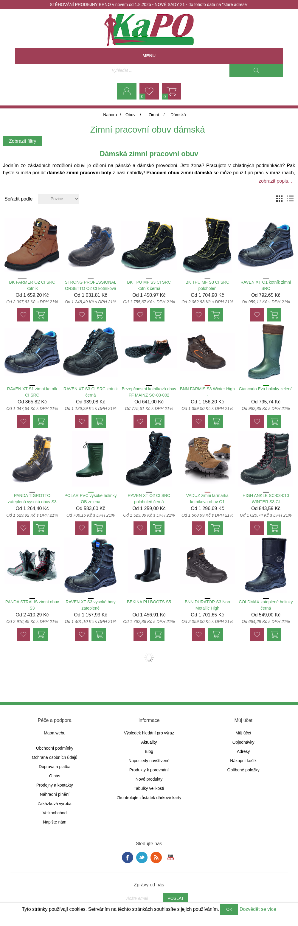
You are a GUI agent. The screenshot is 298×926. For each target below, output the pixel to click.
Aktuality (149, 742)
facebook (127, 857)
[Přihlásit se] (136, 898)
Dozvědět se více (258, 909)
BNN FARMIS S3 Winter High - (207, 391)
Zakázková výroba (55, 803)
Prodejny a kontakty (54, 785)
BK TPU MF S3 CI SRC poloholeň (207, 285)
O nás (54, 775)
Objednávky (243, 742)
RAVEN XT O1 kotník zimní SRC (265, 285)
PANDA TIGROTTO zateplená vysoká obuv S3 (32, 498)
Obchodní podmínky (54, 748)
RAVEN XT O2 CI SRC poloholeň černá (149, 498)
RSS (156, 857)
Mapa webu (54, 733)
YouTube (170, 857)
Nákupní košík (243, 760)
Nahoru (110, 114)
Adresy (243, 751)
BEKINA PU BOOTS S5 (149, 601)
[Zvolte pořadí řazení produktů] (58, 198)
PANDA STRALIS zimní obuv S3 (32, 604)
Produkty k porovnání (149, 769)
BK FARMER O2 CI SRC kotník (32, 285)
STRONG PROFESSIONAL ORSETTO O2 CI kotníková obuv (91, 288)
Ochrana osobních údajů (54, 757)
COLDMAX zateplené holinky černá (266, 604)
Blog (149, 751)
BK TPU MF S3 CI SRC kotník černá (149, 285)
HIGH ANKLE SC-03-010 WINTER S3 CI (266, 498)
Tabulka (279, 198)
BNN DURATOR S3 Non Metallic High (207, 604)
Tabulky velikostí (149, 788)
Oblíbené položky (243, 769)
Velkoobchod (54, 812)
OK (229, 909)
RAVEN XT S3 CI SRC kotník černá (90, 391)
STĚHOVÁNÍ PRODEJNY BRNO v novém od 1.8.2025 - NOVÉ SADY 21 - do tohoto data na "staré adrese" (149, 4)
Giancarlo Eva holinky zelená (266, 388)
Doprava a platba (55, 766)
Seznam (290, 198)
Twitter (142, 857)
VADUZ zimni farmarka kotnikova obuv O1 (207, 498)
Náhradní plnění (55, 794)
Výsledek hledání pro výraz (149, 733)
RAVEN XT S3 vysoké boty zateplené (91, 604)
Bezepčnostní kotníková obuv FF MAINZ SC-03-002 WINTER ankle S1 (149, 395)
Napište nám (54, 822)
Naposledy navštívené (149, 760)
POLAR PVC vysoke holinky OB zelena (90, 498)
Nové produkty (149, 779)
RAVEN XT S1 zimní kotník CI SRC (32, 391)
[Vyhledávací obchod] (122, 70)
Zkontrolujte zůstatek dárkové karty (149, 797)
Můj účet (243, 733)
